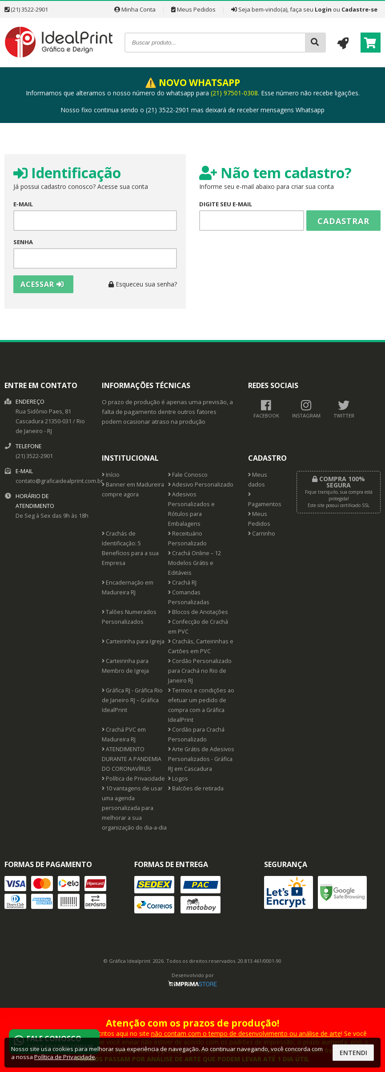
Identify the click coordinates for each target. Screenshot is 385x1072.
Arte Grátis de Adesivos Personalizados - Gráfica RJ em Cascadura (201, 759)
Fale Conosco (188, 475)
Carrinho (261, 533)
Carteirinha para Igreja (133, 641)
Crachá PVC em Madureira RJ (124, 734)
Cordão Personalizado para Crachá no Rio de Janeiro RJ (200, 670)
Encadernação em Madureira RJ (127, 587)
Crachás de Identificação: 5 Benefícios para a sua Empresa (130, 548)
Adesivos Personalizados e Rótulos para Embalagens (191, 509)
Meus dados (257, 479)
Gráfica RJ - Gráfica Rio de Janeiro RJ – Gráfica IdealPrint (132, 700)
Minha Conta (135, 9)
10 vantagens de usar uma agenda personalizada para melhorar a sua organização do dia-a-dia (134, 808)
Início (111, 475)
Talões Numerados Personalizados (129, 617)
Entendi (353, 1052)
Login (323, 9)
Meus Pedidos (193, 9)
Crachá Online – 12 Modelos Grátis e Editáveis (194, 563)
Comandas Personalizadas (188, 597)
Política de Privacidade (133, 778)
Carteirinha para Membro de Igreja (125, 666)
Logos (178, 778)
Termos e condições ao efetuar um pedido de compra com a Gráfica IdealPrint (201, 705)
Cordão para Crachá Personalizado (196, 734)
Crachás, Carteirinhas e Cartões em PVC (200, 646)
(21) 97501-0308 (234, 93)
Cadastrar (343, 221)
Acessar (42, 284)
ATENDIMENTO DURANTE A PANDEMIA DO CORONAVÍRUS (131, 759)
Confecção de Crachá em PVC (198, 626)
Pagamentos (264, 500)
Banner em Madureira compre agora (133, 489)
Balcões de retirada (196, 788)
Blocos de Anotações (198, 612)
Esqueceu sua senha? (142, 284)
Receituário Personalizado (187, 538)
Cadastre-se (359, 9)
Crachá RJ (182, 582)
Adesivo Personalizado (200, 484)
